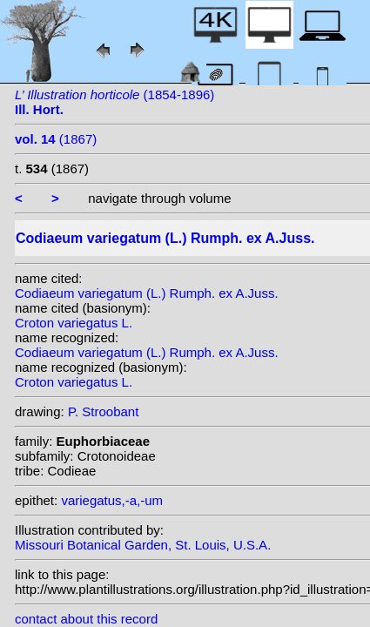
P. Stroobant (103, 411)
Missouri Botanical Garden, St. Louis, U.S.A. (143, 544)
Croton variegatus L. (73, 322)
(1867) (56, 138)
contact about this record (86, 618)
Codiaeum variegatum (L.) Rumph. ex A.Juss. (147, 293)
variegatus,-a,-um (112, 500)
